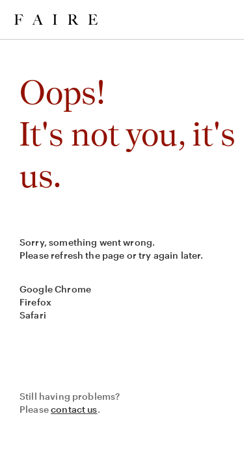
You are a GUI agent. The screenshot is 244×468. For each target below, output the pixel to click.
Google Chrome (55, 288)
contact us (74, 409)
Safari (33, 314)
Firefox (35, 301)
